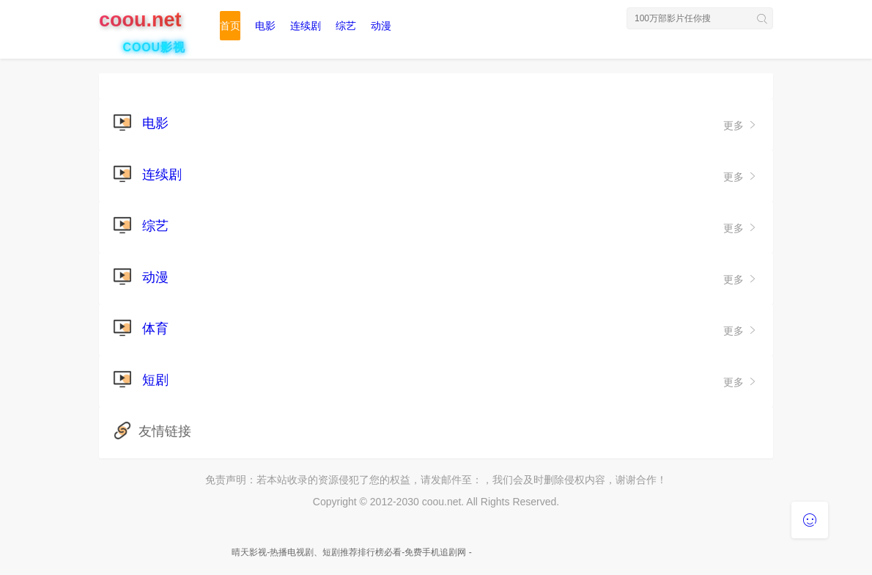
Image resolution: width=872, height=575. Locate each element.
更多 (740, 125)
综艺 (346, 26)
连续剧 (305, 26)
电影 (265, 26)
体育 (155, 328)
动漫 (381, 26)
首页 (230, 26)
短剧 (155, 380)
